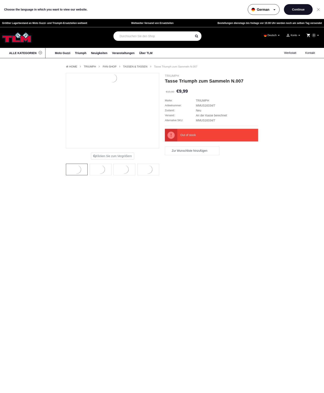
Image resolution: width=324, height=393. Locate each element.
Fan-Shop (109, 66)
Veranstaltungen (123, 53)
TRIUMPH (90, 66)
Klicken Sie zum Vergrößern (112, 156)
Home (73, 66)
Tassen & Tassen (135, 66)
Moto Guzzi (62, 53)
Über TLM (145, 53)
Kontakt (310, 52)
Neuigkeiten (99, 53)
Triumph (80, 53)
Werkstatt (290, 52)
